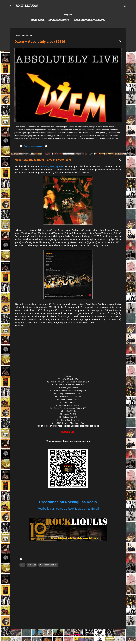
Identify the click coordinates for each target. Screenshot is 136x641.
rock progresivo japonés (52, 166)
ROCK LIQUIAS (26, 6)
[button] (120, 41)
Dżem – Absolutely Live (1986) (39, 41)
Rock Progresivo (59, 20)
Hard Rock (37, 20)
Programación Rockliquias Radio (68, 502)
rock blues (32, 565)
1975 (22, 565)
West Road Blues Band (48, 565)
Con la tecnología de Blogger (68, 635)
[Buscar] (125, 6)
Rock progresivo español (89, 20)
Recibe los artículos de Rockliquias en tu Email (68, 508)
